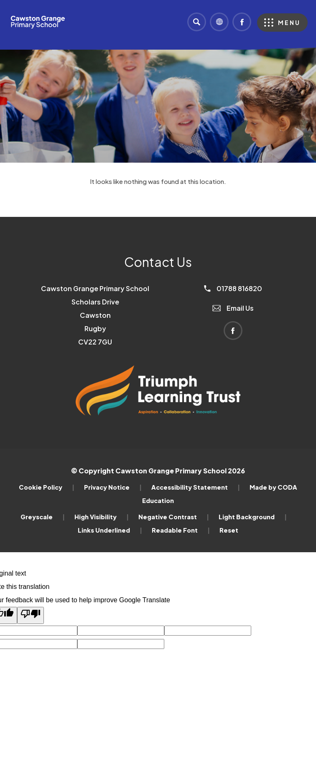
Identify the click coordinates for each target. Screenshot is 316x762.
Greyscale (42, 517)
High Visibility (101, 517)
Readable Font (181, 530)
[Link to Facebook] (241, 22)
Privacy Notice (113, 487)
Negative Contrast (173, 517)
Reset (228, 530)
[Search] (196, 22)
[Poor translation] (30, 615)
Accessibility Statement (195, 487)
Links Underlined (110, 530)
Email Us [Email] (233, 308)
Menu (289, 22)
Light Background (253, 517)
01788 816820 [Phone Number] (233, 288)
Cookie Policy (46, 487)
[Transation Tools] (219, 22)
